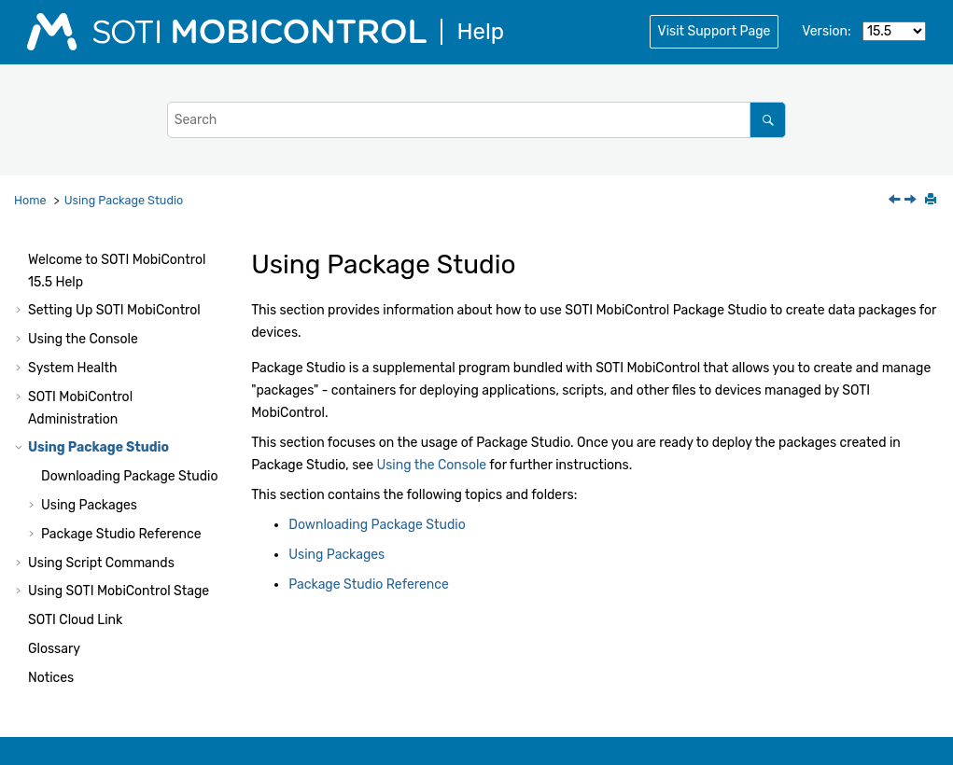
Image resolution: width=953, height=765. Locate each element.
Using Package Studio (123, 200)
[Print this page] (932, 200)
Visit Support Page (714, 31)
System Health (72, 368)
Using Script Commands (101, 563)
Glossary (54, 649)
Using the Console (83, 339)
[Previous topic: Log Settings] (896, 201)
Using (118, 591)
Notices (51, 678)
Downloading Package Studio (376, 525)
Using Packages (89, 505)
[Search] (768, 120)
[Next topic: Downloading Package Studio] (911, 201)
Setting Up (114, 310)
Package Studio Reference (121, 534)
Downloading (129, 476)
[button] (20, 260)
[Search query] (477, 120)
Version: (826, 31)
